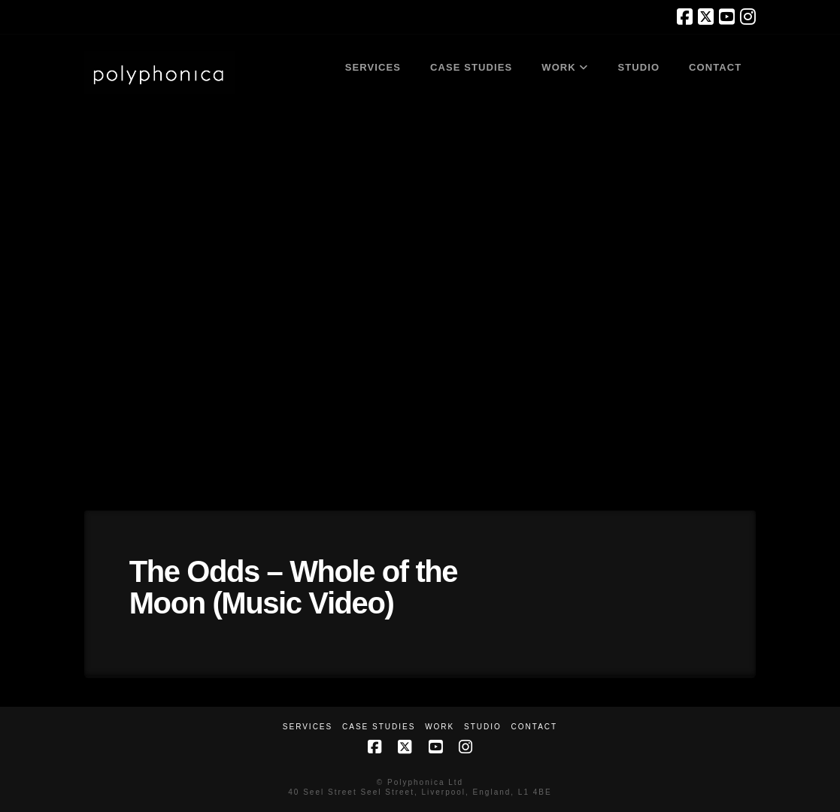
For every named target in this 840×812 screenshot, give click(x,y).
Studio (483, 727)
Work (439, 727)
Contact (534, 727)
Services (307, 727)
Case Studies (378, 727)
